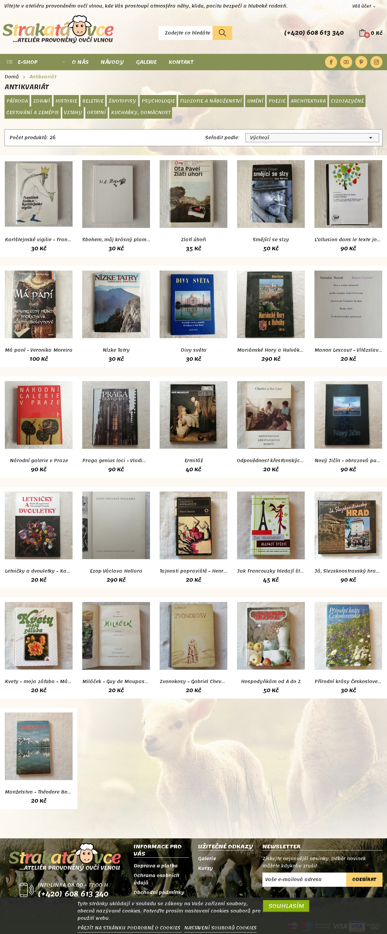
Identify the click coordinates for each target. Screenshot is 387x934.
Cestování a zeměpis (32, 112)
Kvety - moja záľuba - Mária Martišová (39, 681)
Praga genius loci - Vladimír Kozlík (116, 460)
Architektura (308, 101)
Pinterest (361, 62)
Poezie (276, 101)
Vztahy (73, 112)
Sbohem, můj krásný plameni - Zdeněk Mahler (116, 239)
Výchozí (312, 137)
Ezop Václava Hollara (116, 571)
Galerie (207, 858)
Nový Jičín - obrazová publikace (348, 460)
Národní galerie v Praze (39, 460)
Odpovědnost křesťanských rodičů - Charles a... (271, 460)
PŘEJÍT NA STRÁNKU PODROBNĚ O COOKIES (129, 928)
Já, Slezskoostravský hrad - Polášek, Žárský (348, 571)
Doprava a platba (156, 866)
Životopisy (122, 101)
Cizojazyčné (347, 101)
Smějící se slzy (271, 239)
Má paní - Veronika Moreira (39, 350)
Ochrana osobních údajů (156, 879)
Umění (255, 101)
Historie (66, 101)
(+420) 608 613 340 (314, 33)
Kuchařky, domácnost (140, 112)
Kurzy (205, 868)
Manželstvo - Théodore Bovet (39, 792)
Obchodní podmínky (159, 892)
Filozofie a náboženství (211, 101)
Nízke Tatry (116, 350)
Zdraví (41, 101)
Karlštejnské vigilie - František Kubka (39, 239)
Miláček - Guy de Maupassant (116, 681)
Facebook (331, 62)
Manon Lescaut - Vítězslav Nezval (348, 350)
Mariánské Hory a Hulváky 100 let (271, 350)
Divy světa (194, 350)
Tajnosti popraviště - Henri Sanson (193, 571)
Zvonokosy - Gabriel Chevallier (193, 681)
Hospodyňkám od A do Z (271, 681)
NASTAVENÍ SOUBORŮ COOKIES (220, 928)
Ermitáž (193, 460)
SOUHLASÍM (286, 906)
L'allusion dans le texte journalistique (348, 239)
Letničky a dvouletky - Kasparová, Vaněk (39, 571)
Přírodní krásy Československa (348, 681)
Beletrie (92, 101)
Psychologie (158, 101)
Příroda (17, 101)
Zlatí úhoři (193, 239)
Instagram (376, 62)
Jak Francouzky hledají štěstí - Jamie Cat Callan (271, 571)
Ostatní (96, 112)
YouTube (346, 62)
